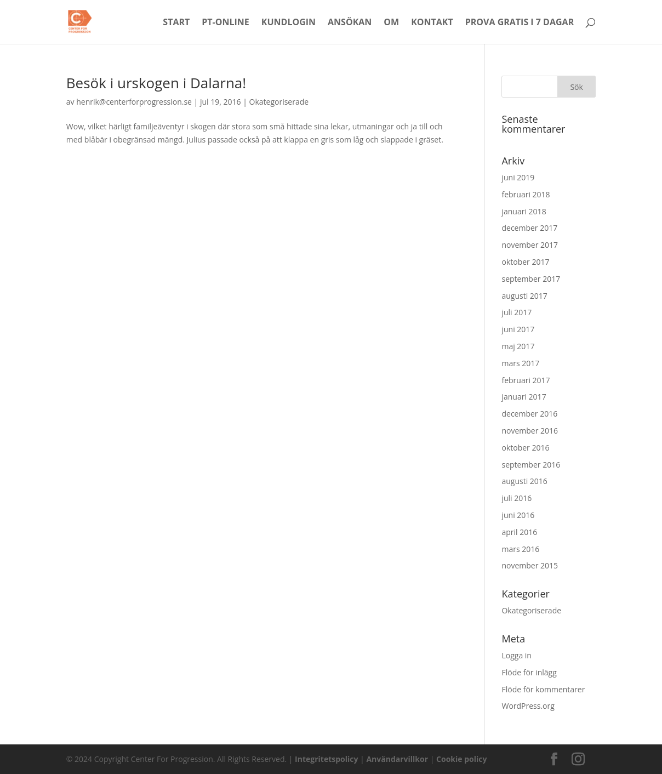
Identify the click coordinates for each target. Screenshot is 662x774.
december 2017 (529, 228)
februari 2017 (525, 380)
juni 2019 (517, 177)
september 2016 (530, 464)
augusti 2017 (524, 296)
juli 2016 (516, 498)
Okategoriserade (279, 101)
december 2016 (529, 413)
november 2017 (529, 245)
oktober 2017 (525, 262)
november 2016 (529, 430)
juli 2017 (516, 312)
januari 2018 (523, 211)
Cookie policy (461, 759)
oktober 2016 (525, 447)
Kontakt (432, 23)
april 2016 (519, 532)
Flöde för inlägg (528, 672)
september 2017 (530, 279)
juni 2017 (517, 329)
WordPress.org (527, 706)
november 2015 (529, 565)
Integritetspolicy (326, 759)
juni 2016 (517, 515)
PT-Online (225, 23)
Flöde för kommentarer (543, 689)
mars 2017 (520, 363)
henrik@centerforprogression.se (134, 101)
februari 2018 (525, 194)
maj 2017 (517, 346)
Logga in (516, 655)
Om (391, 23)
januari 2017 (523, 396)
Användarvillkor (397, 759)
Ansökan (350, 23)
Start (176, 23)
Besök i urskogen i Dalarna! (156, 83)
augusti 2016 (524, 481)
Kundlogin (288, 23)
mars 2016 (520, 549)
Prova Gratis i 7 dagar (519, 23)
